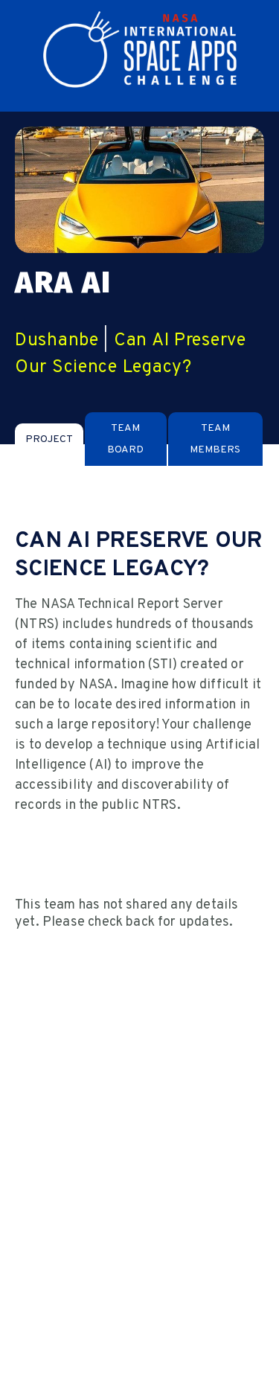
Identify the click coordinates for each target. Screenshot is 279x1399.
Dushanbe (57, 341)
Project (49, 439)
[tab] (49, 439)
